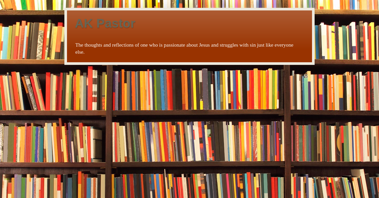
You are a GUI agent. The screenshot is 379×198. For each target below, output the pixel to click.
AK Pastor (105, 23)
